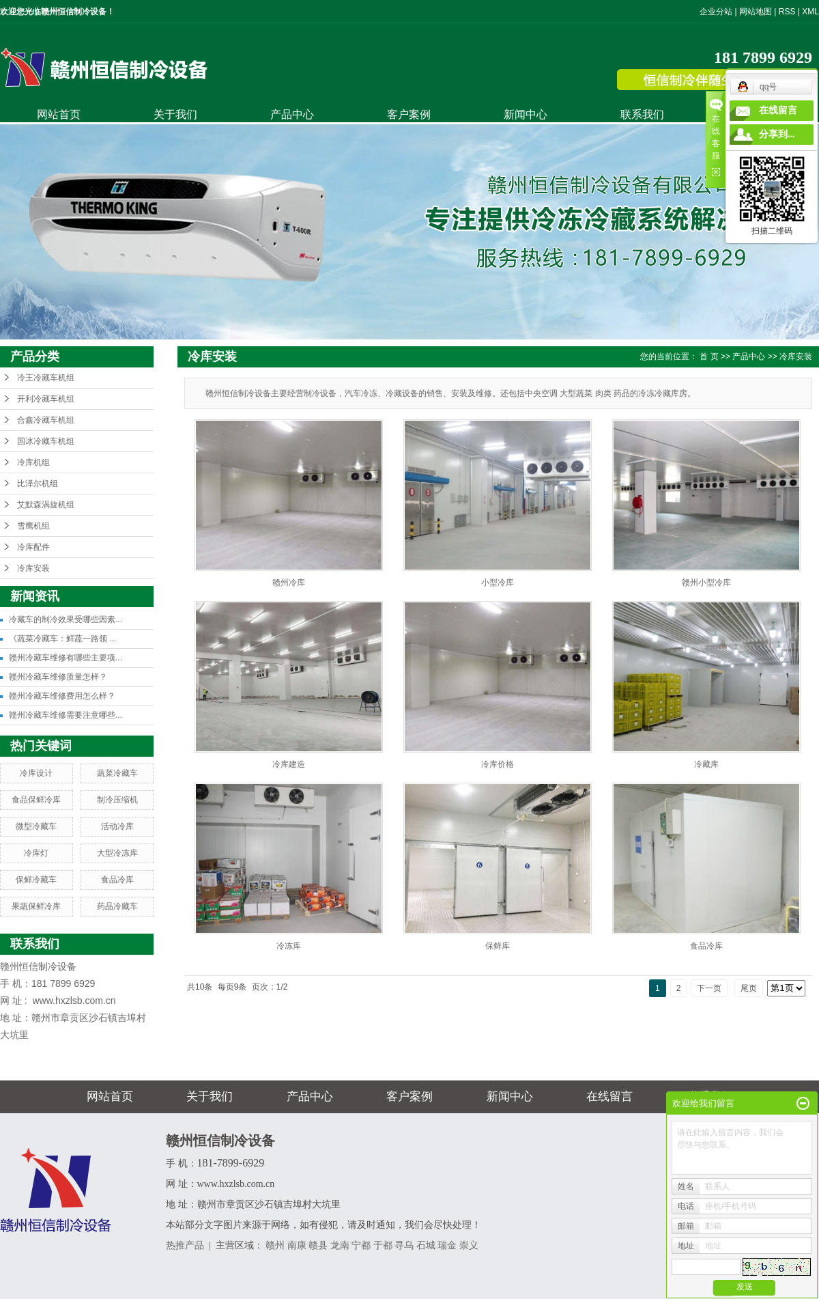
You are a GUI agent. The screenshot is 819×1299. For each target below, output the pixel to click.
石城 (425, 1245)
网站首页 (59, 114)
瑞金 (447, 1245)
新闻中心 (525, 114)
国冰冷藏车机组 (45, 441)
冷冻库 (288, 946)
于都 (382, 1245)
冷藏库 (706, 764)
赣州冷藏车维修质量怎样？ (58, 677)
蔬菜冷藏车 (117, 773)
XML (810, 11)
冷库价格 (497, 764)
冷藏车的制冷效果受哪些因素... (65, 619)
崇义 (468, 1245)
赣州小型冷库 (706, 582)
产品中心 (292, 114)
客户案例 (409, 114)
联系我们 (642, 114)
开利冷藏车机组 (45, 399)
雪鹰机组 (33, 526)
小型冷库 (497, 582)
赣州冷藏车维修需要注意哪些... (65, 715)
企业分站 (716, 11)
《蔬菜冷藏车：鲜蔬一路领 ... (62, 638)
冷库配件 (33, 547)
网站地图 (755, 11)
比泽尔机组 (37, 483)
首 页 (709, 356)
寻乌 (404, 1245)
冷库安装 (33, 568)
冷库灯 (36, 853)
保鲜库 (497, 946)
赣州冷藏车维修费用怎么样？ (62, 696)
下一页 (709, 988)
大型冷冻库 (117, 853)
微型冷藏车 (36, 826)
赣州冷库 (288, 582)
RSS (787, 11)
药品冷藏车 (117, 906)
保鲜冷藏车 (36, 879)
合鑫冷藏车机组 (45, 420)
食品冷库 (117, 879)
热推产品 (185, 1245)
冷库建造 (288, 764)
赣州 (275, 1245)
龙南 (339, 1245)
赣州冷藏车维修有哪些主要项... (65, 657)
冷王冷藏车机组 (45, 377)
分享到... (777, 134)
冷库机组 (33, 462)
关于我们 (175, 114)
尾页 (749, 988)
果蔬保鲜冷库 (36, 906)
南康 (296, 1245)
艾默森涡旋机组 (45, 504)
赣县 (318, 1245)
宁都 (361, 1245)
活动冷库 (117, 826)
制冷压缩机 (117, 800)
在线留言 (609, 1096)
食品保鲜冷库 (36, 800)
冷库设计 (36, 773)
